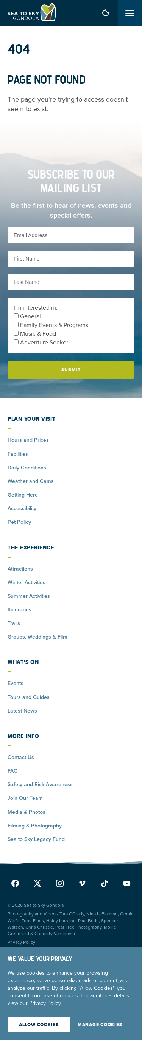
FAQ (13, 771)
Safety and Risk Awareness (40, 784)
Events (15, 683)
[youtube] (125, 883)
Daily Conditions (27, 467)
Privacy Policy (21, 942)
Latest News (22, 711)
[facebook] (17, 883)
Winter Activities (26, 582)
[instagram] (59, 883)
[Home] (32, 13)
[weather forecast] (106, 13)
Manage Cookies (100, 1024)
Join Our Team (25, 798)
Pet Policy (19, 522)
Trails (14, 623)
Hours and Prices (28, 440)
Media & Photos (26, 812)
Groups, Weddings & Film (37, 637)
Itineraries (19, 609)
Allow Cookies (39, 1024)
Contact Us (21, 757)
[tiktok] (104, 883)
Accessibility (22, 508)
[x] (37, 883)
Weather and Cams (31, 481)
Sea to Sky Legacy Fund (36, 839)
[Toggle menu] (130, 13)
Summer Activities (29, 596)
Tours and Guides (29, 697)
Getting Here (23, 495)
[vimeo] (82, 883)
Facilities (18, 454)
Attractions (20, 569)
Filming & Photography (35, 825)
